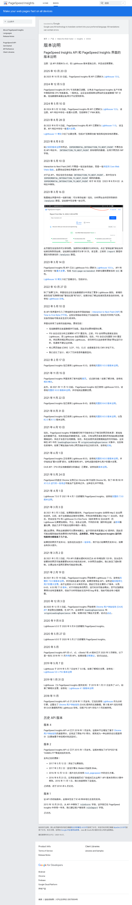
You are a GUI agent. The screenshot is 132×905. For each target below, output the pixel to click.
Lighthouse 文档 (55, 299)
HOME (45, 3)
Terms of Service (45, 851)
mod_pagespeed (92, 773)
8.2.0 (46, 419)
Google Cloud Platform (47, 884)
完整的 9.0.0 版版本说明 (59, 390)
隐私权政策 (49, 899)
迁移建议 (90, 656)
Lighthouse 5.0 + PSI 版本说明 (58, 672)
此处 (109, 613)
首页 (45, 39)
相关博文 (48, 382)
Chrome (41, 876)
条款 (40, 899)
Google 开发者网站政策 (70, 830)
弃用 (68, 656)
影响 (117, 522)
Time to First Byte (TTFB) (55, 315)
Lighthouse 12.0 (110, 109)
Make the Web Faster (65, 39)
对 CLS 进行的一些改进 (54, 483)
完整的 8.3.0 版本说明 (106, 416)
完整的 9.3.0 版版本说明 (107, 365)
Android (41, 872)
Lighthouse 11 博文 (53, 134)
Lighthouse (108, 701)
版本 (65, 587)
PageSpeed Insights (21, 3)
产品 (52, 39)
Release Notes (44, 855)
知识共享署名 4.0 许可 (79, 827)
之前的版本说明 (53, 147)
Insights (80, 39)
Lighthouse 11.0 (109, 125)
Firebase (42, 880)
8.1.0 (53, 419)
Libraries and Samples (94, 851)
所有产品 (42, 889)
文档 (109, 445)
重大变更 (71, 128)
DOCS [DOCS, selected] (55, 3)
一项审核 (86, 542)
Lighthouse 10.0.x (105, 268)
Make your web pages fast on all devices (27, 11)
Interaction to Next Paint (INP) (106, 312)
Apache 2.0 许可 (120, 827)
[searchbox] (17, 21)
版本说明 (102, 467)
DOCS (88, 39)
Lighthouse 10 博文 (53, 279)
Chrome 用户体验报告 (69, 704)
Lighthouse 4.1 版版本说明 (81, 688)
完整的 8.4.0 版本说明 (106, 403)
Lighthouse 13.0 (111, 76)
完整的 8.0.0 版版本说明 (107, 458)
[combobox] (112, 3)
